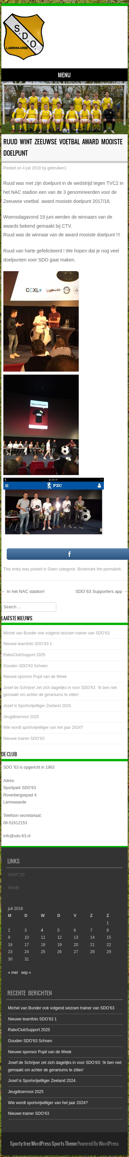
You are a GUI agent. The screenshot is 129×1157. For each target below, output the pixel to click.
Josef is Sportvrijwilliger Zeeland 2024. (37, 705)
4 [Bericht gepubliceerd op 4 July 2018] (42, 930)
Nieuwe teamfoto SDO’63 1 (27, 643)
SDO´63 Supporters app (101, 591)
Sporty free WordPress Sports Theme (43, 1143)
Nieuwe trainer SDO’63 (24, 738)
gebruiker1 (56, 168)
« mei (13, 972)
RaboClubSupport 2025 (24, 654)
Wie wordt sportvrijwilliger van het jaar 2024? (43, 727)
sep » (26, 972)
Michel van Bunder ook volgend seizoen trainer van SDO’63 (56, 633)
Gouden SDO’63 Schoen (25, 666)
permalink (112, 569)
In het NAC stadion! (23, 591)
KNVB (13, 887)
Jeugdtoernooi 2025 (21, 716)
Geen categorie (61, 569)
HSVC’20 (16, 874)
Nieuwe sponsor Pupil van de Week (35, 676)
